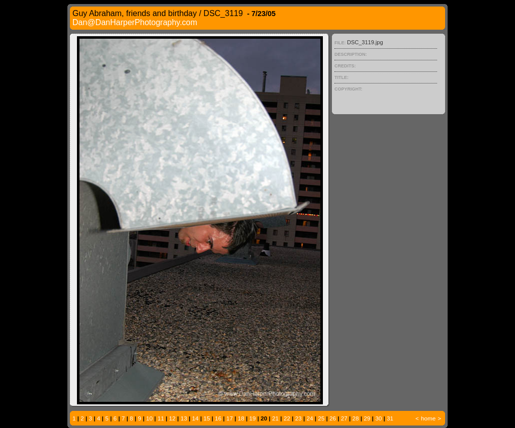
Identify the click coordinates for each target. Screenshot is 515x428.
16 (218, 418)
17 (229, 418)
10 (149, 418)
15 (206, 418)
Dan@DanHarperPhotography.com (134, 22)
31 (390, 418)
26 (332, 418)
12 (172, 418)
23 (298, 418)
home (428, 418)
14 (195, 418)
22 (287, 418)
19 (252, 418)
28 (356, 418)
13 (184, 418)
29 (367, 418)
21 (275, 418)
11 (160, 418)
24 (309, 418)
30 (378, 418)
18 (241, 418)
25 (321, 418)
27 (344, 418)
